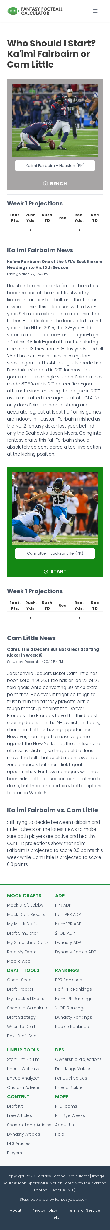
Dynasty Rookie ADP (75, 952)
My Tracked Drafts (25, 998)
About (15, 1210)
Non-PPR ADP (68, 924)
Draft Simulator (22, 933)
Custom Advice (23, 1087)
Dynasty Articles (23, 1134)
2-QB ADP (65, 933)
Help (59, 1134)
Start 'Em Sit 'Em (23, 1059)
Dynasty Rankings (73, 1017)
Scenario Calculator (28, 1008)
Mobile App (19, 961)
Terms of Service (84, 1210)
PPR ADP (63, 905)
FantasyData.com (72, 1199)
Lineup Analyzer (23, 1078)
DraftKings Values (73, 1069)
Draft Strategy (21, 1017)
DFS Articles (19, 1143)
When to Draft (21, 1027)
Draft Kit (15, 1106)
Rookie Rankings (72, 1027)
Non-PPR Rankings (73, 998)
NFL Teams (66, 1106)
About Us (64, 1125)
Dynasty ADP (68, 942)
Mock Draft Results (26, 914)
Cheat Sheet (20, 980)
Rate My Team (22, 952)
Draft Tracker (20, 989)
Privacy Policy (44, 1210)
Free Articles (19, 1115)
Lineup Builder (69, 1087)
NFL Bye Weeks (70, 1115)
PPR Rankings (68, 980)
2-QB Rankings (70, 1008)
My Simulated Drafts (28, 942)
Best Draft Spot (22, 1036)
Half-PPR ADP (68, 914)
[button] (95, 11)
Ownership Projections (78, 1059)
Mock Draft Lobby (25, 905)
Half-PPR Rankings (73, 989)
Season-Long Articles (29, 1125)
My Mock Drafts (23, 924)
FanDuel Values (71, 1078)
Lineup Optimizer (24, 1069)
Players (14, 1153)
